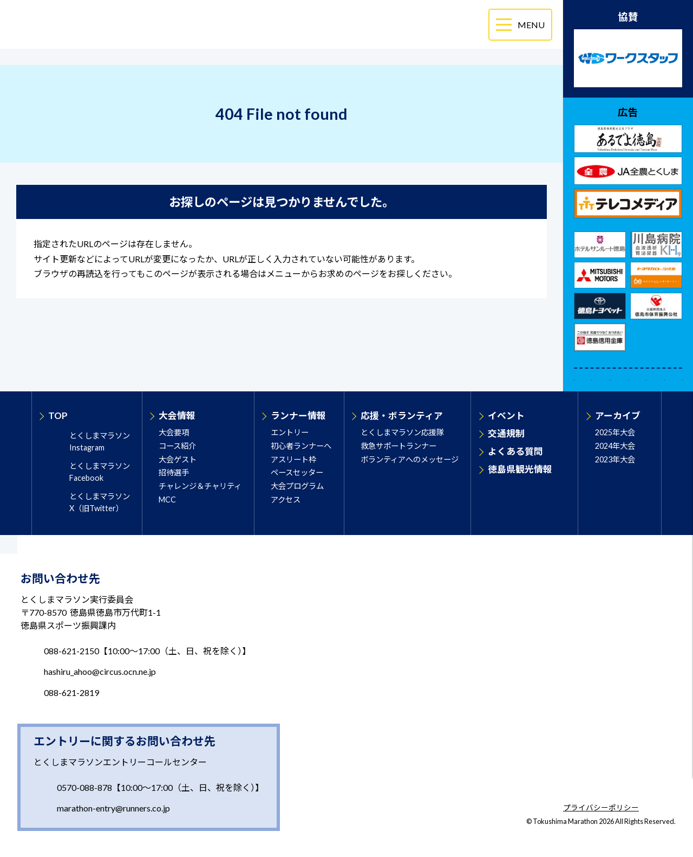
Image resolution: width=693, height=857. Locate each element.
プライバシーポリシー (601, 808)
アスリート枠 (293, 459)
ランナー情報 (298, 415)
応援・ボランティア (402, 415)
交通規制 (506, 433)
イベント (506, 415)
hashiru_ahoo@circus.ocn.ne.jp (100, 671)
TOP (58, 415)
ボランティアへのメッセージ (410, 459)
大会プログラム (297, 486)
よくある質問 (515, 451)
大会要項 (174, 432)
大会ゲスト (178, 459)
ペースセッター (297, 472)
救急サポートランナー (398, 445)
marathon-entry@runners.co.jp (113, 808)
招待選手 (174, 472)
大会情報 (177, 415)
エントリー (290, 432)
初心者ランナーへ (301, 445)
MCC (167, 499)
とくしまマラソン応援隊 (402, 432)
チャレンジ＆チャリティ (200, 486)
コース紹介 (177, 445)
